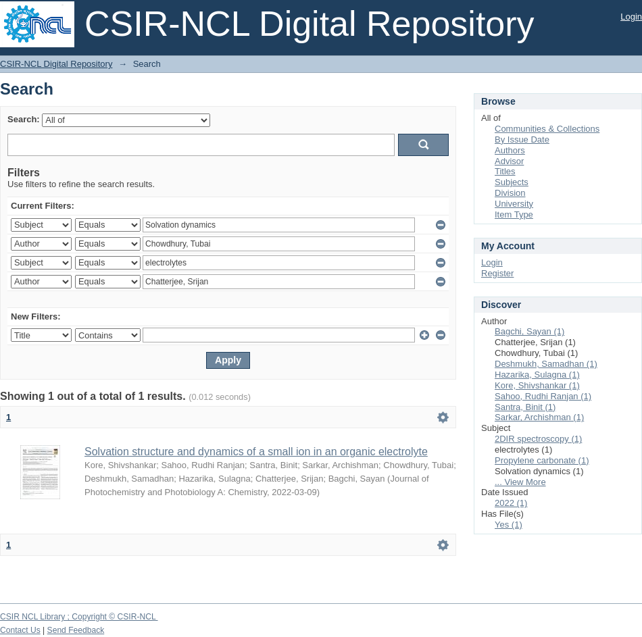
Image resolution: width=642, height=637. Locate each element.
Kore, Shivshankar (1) (537, 385)
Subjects (511, 182)
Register (497, 273)
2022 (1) (511, 503)
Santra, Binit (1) (525, 407)
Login (631, 16)
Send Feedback (76, 630)
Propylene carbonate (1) (542, 460)
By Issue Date (522, 139)
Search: (23, 119)
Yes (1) (508, 524)
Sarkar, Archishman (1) (539, 417)
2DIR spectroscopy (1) (538, 439)
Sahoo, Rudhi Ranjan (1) (543, 396)
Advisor (509, 161)
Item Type (514, 214)
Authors (510, 150)
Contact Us (20, 630)
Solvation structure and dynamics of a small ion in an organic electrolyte (256, 451)
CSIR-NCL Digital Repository (56, 64)
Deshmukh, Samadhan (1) (546, 364)
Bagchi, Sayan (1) (529, 331)
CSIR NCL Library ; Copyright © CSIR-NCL (79, 616)
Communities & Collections (547, 129)
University (514, 204)
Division (510, 193)
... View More (520, 482)
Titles (505, 171)
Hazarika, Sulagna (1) (537, 375)
